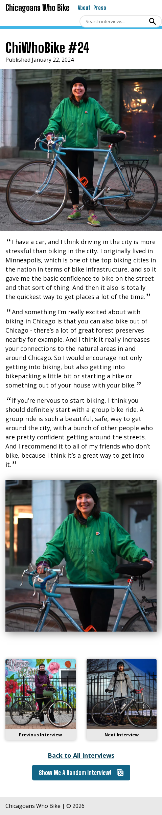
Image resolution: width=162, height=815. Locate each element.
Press (99, 7)
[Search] (113, 21)
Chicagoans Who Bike (37, 8)
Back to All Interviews (81, 755)
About (84, 7)
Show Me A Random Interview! (81, 772)
